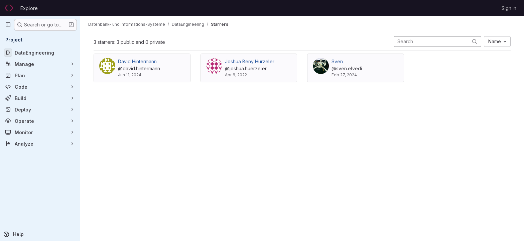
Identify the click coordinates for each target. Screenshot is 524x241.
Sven (337, 61)
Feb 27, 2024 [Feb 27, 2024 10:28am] (344, 74)
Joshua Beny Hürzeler (249, 61)
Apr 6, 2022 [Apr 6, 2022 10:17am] (236, 74)
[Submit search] (475, 41)
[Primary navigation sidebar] (8, 24)
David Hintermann (137, 61)
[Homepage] (9, 8)
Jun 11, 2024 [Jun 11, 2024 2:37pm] (129, 74)
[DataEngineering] (40, 52)
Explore (29, 8)
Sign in (509, 8)
